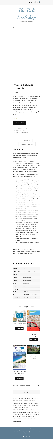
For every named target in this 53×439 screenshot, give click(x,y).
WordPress (30, 433)
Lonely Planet (27, 277)
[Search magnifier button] (38, 385)
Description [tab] (27, 140)
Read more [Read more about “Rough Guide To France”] (33, 339)
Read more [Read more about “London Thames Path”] (19, 329)
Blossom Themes (35, 431)
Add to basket (19, 123)
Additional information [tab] (27, 144)
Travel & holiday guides (21, 132)
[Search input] (25, 385)
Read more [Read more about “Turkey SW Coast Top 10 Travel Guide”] (19, 378)
